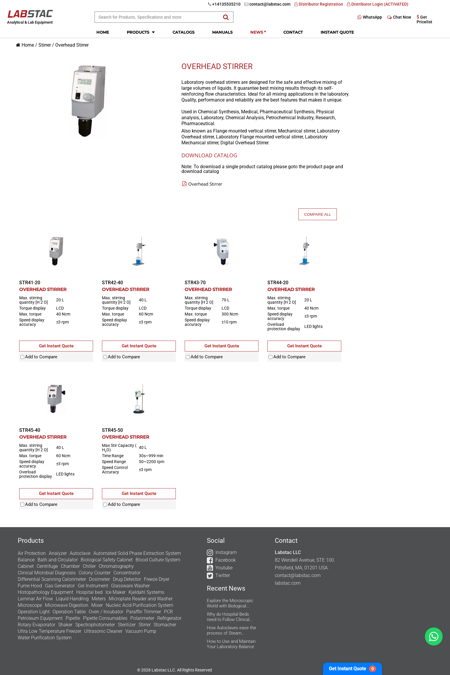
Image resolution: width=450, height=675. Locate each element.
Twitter (222, 575)
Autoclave (80, 553)
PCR (168, 611)
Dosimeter (99, 579)
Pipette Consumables (105, 618)
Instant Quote (337, 32)
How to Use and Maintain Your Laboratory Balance (231, 644)
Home (102, 32)
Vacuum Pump (140, 631)
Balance (26, 560)
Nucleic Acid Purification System (139, 605)
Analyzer (58, 553)
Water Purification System (45, 637)
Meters (99, 599)
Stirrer (44, 45)
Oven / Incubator (106, 611)
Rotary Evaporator (36, 624)
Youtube (224, 568)
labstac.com (287, 583)
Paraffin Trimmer (143, 611)
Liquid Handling (72, 599)
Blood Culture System (158, 560)
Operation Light (34, 611)
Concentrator (126, 573)
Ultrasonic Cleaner (103, 631)
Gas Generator (60, 586)
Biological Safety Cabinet (107, 560)
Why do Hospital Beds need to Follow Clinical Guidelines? (228, 617)
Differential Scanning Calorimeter (52, 579)
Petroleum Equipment (40, 618)
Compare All (317, 214)
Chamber (70, 566)
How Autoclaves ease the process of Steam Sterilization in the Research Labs (231, 630)
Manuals (222, 32)
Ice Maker (115, 592)
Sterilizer (127, 624)
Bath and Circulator (58, 560)
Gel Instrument (93, 586)
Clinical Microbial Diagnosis (47, 573)
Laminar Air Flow (35, 599)
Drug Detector (127, 579)
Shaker (65, 624)
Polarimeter (142, 618)
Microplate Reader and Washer (141, 599)
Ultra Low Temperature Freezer (49, 631)
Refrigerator (169, 618)
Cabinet (26, 566)
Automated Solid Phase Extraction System (137, 553)
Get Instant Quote (352, 669)
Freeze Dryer (156, 579)
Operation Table (69, 611)
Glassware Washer (130, 586)
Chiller (89, 566)
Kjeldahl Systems (146, 592)
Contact (293, 32)
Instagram (226, 552)
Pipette (73, 618)
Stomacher (165, 624)
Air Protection (32, 553)
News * (258, 32)
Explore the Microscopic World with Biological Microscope (230, 603)
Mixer (97, 605)
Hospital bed (89, 592)
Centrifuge (47, 566)
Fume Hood (30, 586)
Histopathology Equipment (45, 592)
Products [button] (141, 32)
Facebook (225, 560)
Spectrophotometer (95, 624)
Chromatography (116, 566)
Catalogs (183, 32)
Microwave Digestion (66, 605)
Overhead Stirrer (72, 45)
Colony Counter (95, 573)
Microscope (30, 605)
